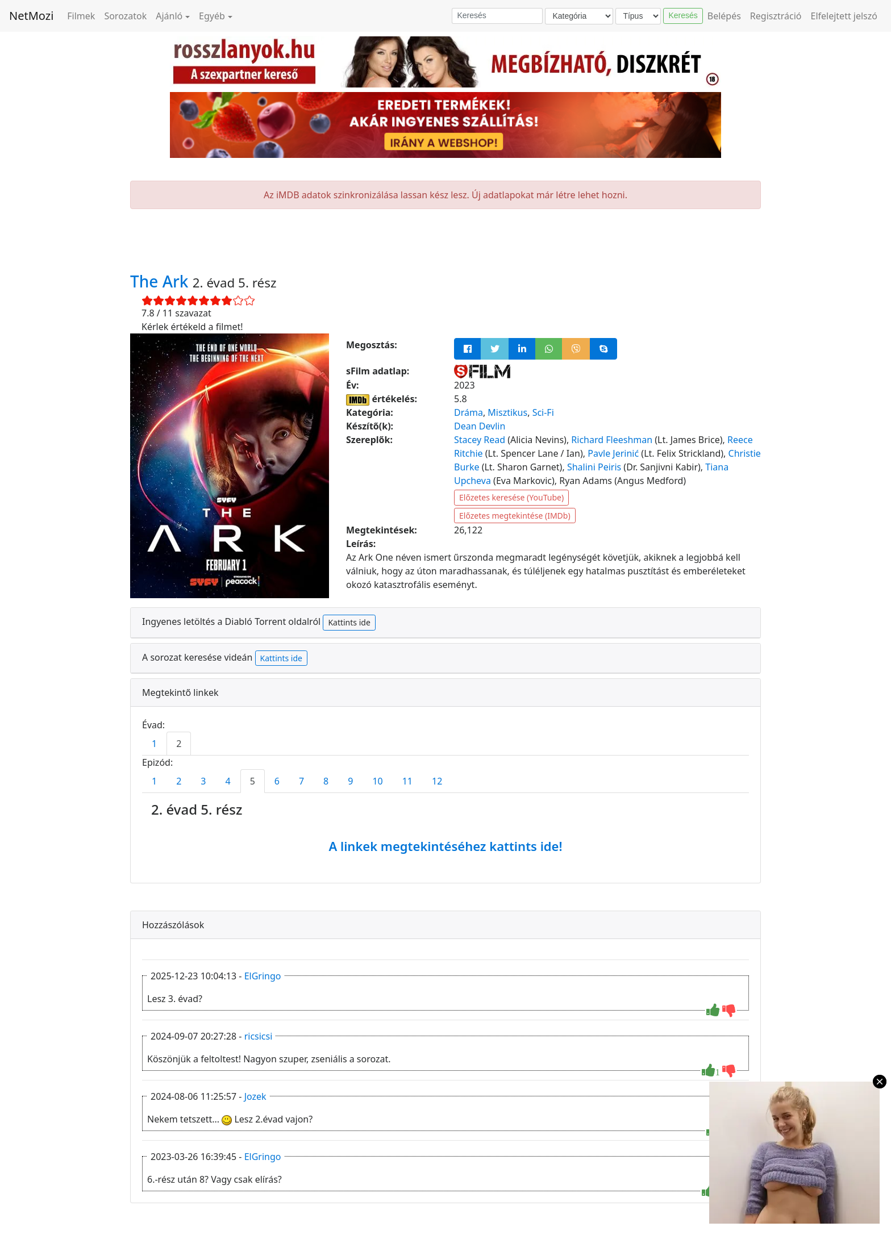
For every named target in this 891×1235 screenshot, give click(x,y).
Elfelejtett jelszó (844, 16)
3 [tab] (203, 781)
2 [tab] (178, 743)
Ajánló (169, 16)
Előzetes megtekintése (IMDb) (515, 515)
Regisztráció (776, 16)
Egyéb (212, 16)
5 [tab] (252, 781)
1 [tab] (154, 743)
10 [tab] (377, 781)
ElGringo (262, 976)
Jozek (255, 1096)
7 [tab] (301, 781)
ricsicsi (258, 1036)
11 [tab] (407, 781)
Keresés (682, 15)
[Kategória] (579, 16)
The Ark (161, 281)
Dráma (468, 412)
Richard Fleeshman (611, 439)
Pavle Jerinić (613, 453)
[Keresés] (497, 16)
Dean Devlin (479, 426)
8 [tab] (325, 781)
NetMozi (31, 15)
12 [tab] (437, 781)
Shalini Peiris (594, 467)
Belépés (724, 16)
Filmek (81, 16)
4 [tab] (227, 781)
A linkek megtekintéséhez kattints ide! (445, 845)
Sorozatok (125, 16)
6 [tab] (277, 781)
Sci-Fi (543, 412)
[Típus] (638, 16)
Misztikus (507, 412)
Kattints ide (349, 622)
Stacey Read (479, 439)
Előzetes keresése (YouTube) (511, 497)
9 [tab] (350, 781)
